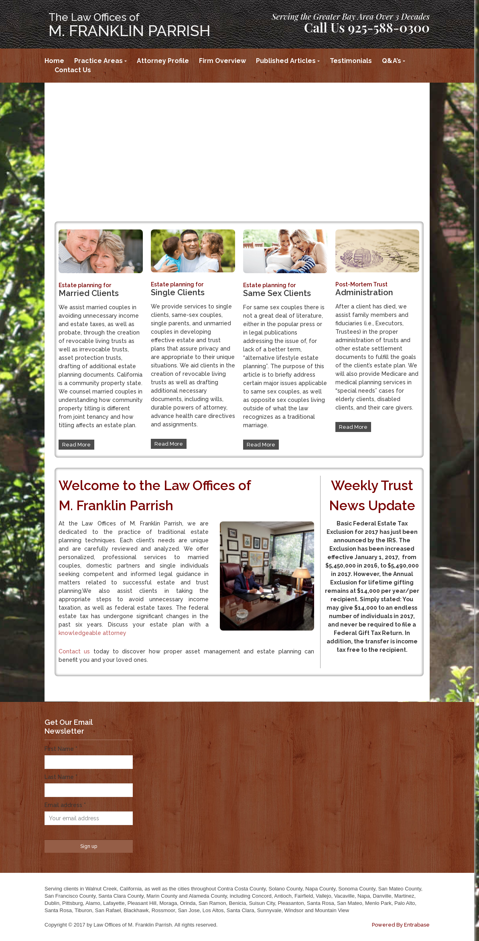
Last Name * (61, 777)
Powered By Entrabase (401, 925)
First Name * (61, 749)
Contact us (74, 651)
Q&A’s (391, 61)
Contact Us (73, 70)
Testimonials (351, 61)
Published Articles (286, 61)
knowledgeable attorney (92, 633)
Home (54, 61)
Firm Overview (222, 61)
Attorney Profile (163, 61)
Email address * (65, 805)
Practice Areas (98, 61)
